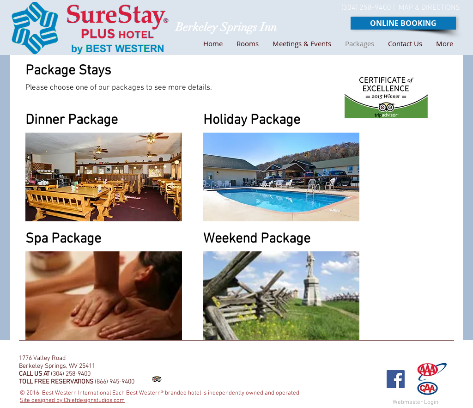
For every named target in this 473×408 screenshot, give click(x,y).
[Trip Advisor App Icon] (157, 379)
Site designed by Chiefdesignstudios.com (72, 400)
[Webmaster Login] (415, 402)
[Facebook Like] (365, 351)
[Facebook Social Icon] (396, 379)
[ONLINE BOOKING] (403, 23)
